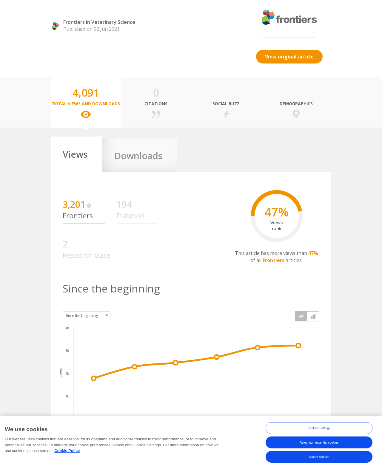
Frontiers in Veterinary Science (99, 22)
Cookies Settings (319, 432)
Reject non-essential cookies (319, 446)
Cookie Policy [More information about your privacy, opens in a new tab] (67, 454)
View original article (289, 56)
